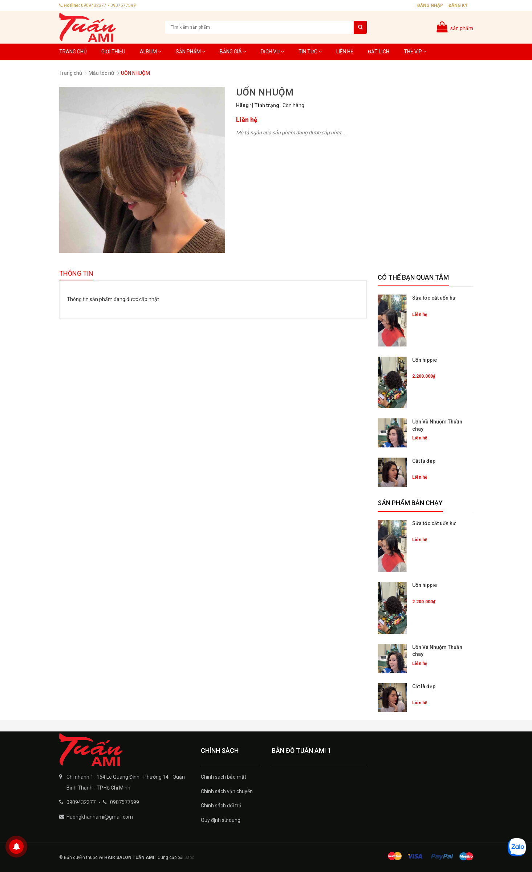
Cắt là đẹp (423, 461)
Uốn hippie (424, 360)
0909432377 (93, 5)
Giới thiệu (113, 51)
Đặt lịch (378, 51)
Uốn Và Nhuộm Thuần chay (437, 425)
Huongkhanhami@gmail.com (99, 817)
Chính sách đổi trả (221, 805)
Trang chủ (73, 51)
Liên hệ (344, 51)
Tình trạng (266, 105)
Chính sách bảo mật (223, 777)
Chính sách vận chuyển (227, 791)
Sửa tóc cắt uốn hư (434, 298)
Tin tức (310, 51)
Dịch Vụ (272, 51)
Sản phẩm (190, 51)
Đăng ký (458, 5)
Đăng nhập (430, 5)
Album (150, 51)
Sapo (189, 857)
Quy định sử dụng (220, 820)
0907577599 (123, 5)
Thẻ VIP (415, 51)
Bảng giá (233, 51)
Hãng (242, 105)
